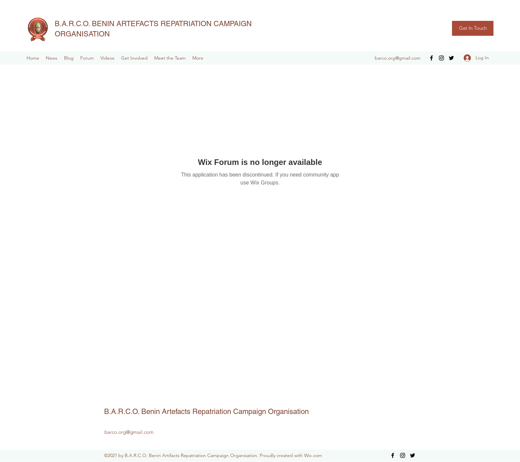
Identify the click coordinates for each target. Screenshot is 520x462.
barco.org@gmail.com (398, 58)
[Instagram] (441, 58)
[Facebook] (431, 58)
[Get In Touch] (472, 28)
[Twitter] (451, 58)
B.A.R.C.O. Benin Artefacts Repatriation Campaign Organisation (206, 411)
